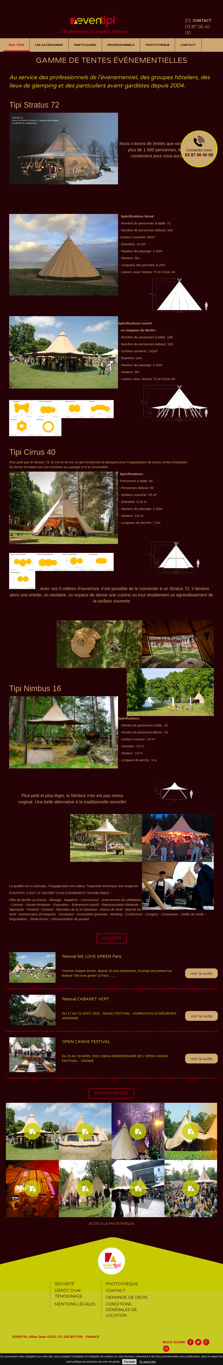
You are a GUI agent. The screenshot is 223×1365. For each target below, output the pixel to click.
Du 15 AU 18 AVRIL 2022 (81, 1056)
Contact (188, 45)
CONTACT (202, 20)
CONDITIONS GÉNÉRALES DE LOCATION (121, 1310)
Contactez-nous (199, 146)
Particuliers (85, 45)
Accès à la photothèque (111, 1224)
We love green (85, 975)
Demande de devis (126, 1297)
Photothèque (157, 45)
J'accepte (129, 1361)
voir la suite (201, 973)
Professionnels (121, 45)
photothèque (111, 1093)
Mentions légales (75, 1304)
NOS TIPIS (16, 45)
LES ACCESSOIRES (49, 45)
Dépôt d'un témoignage (69, 1293)
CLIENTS (111, 938)
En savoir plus (148, 1361)
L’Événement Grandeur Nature (94, 31)
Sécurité (65, 1283)
